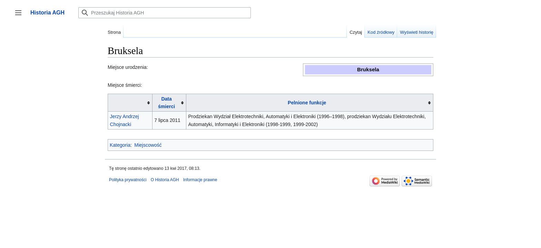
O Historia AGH (165, 179)
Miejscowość (147, 145)
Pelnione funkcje (307, 102)
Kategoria (120, 145)
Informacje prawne (200, 179)
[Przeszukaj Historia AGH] (164, 12)
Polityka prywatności (128, 179)
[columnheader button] (130, 103)
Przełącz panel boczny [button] (20, 16)
